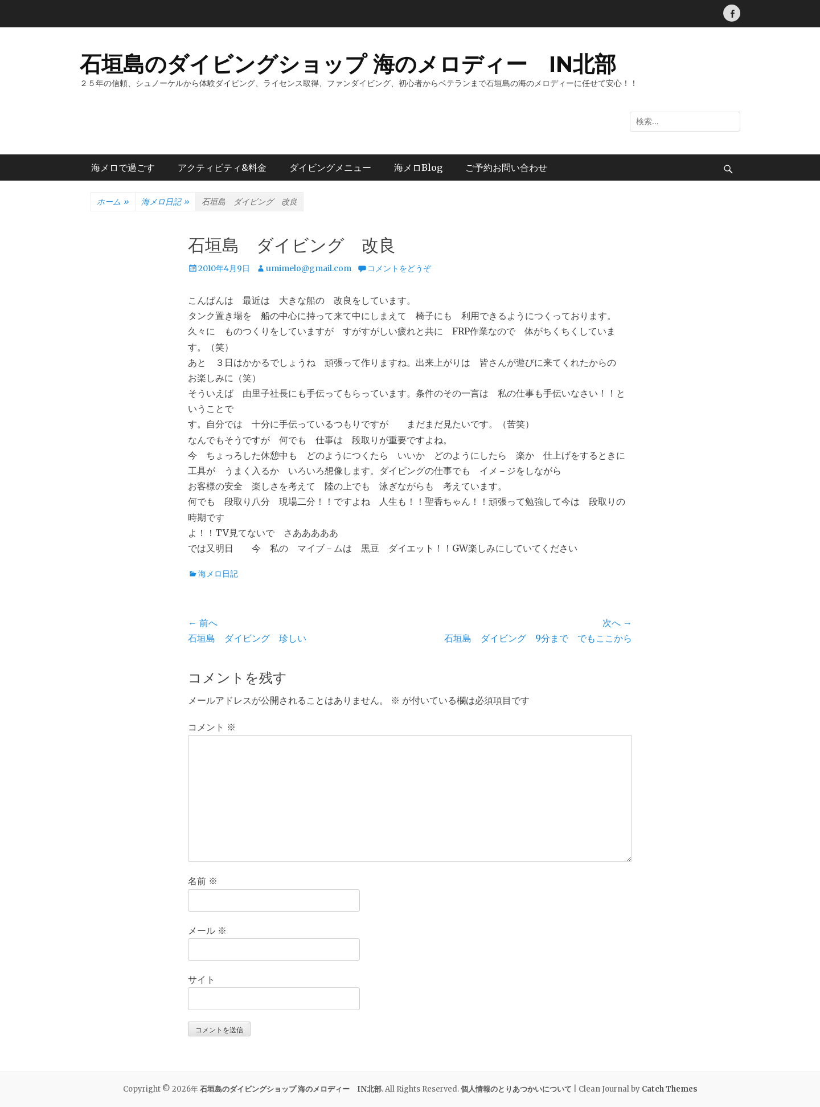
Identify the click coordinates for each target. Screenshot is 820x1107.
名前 (203, 881)
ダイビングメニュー (330, 167)
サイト (201, 979)
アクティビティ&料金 (222, 167)
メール (207, 930)
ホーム (113, 202)
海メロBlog (418, 167)
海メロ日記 (165, 202)
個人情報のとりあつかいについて (516, 1089)
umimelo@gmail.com (308, 268)
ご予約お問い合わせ (506, 167)
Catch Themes (670, 1089)
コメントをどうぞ (399, 268)
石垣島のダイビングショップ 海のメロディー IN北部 (348, 64)
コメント (212, 727)
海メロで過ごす (123, 167)
